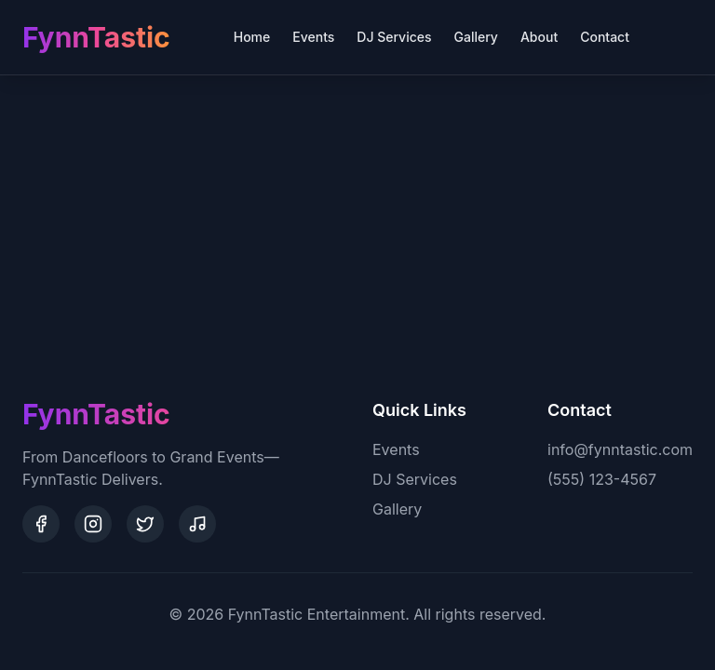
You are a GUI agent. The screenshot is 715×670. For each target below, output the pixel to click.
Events (313, 37)
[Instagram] (93, 524)
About (539, 37)
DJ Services (394, 37)
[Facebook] (41, 524)
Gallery (476, 37)
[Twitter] (145, 524)
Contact (604, 37)
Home (252, 37)
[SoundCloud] (197, 524)
